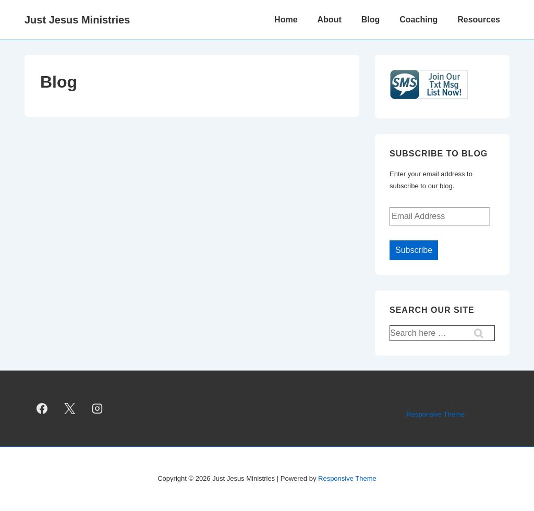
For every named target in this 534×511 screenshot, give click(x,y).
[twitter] (70, 409)
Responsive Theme (435, 414)
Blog (370, 19)
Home (285, 19)
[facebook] (42, 409)
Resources (478, 19)
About (330, 19)
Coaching (418, 19)
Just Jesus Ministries (77, 20)
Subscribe (413, 250)
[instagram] (97, 409)
